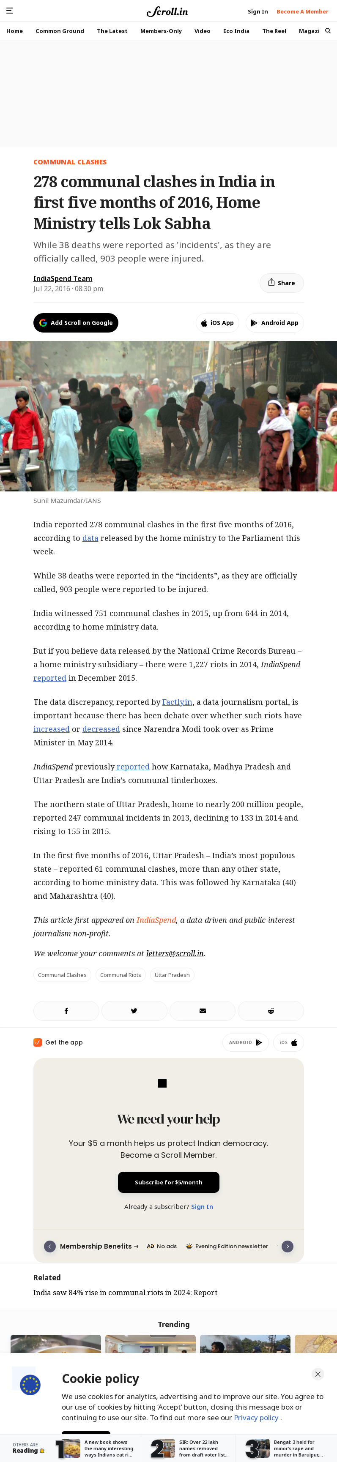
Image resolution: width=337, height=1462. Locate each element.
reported (49, 678)
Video (203, 31)
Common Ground (60, 31)
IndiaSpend (156, 920)
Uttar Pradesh (172, 975)
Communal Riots (120, 975)
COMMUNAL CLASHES (70, 162)
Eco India (236, 31)
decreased (101, 729)
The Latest (112, 31)
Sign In (202, 1206)
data (90, 538)
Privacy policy (257, 1415)
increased (51, 729)
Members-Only (161, 31)
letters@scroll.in (175, 953)
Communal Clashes (62, 975)
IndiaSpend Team (63, 278)
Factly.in (177, 702)
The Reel (274, 31)
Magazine (313, 31)
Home (14, 31)
